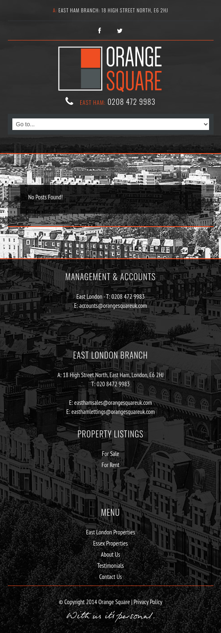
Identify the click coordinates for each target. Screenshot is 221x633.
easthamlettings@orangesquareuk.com (113, 412)
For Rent (111, 465)
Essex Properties (110, 543)
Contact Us (110, 577)
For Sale (110, 454)
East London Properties (110, 532)
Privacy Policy (148, 602)
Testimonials (110, 565)
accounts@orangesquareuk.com (113, 305)
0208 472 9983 (131, 101)
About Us (110, 554)
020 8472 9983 (113, 384)
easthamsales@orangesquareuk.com (113, 402)
